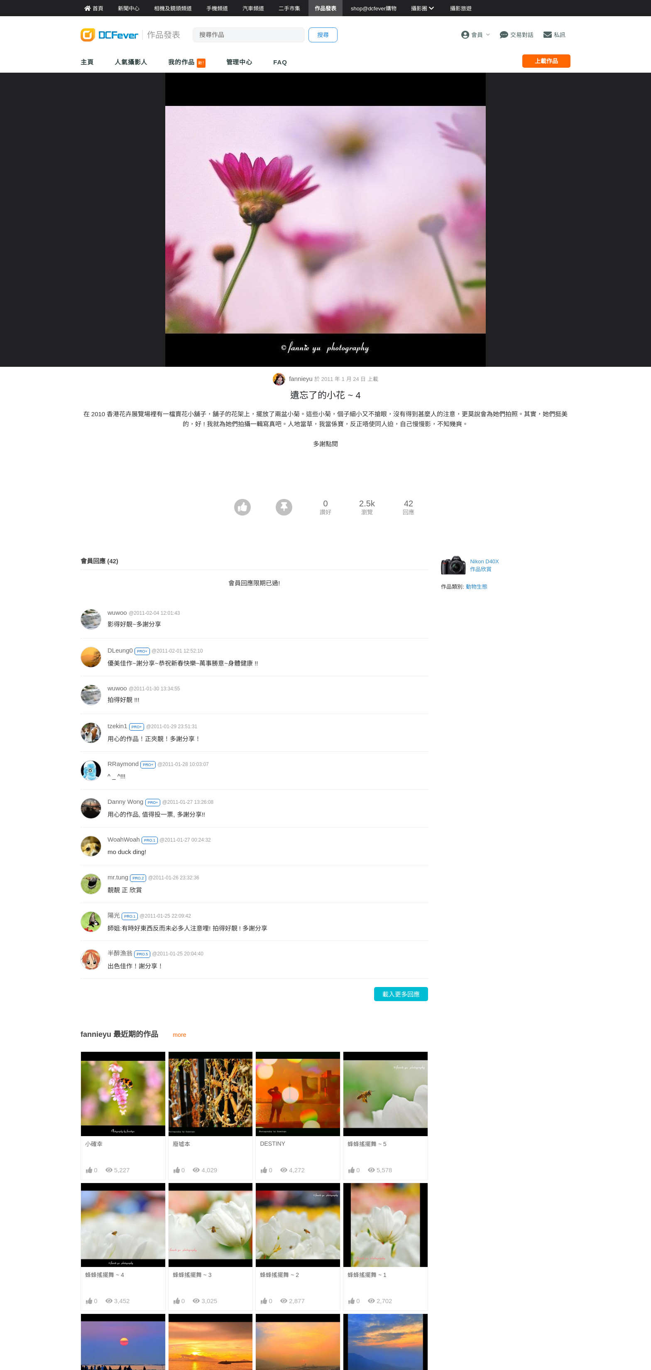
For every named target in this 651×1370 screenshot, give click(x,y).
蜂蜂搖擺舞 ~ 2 (279, 1275)
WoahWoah (124, 839)
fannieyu (293, 378)
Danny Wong (125, 801)
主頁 (87, 62)
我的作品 (186, 63)
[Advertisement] (325, 476)
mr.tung (118, 877)
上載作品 (546, 61)
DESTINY (272, 1143)
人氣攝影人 (131, 62)
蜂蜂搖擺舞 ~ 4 (104, 1275)
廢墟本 (181, 1144)
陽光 (114, 915)
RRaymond (123, 763)
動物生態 (476, 587)
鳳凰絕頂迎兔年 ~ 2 (373, 1329)
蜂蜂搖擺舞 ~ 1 (367, 1275)
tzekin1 (117, 725)
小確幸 (94, 1144)
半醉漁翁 (120, 953)
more (179, 1034)
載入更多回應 (401, 994)
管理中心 (239, 62)
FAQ (280, 62)
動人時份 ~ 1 (276, 1329)
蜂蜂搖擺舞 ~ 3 (192, 1275)
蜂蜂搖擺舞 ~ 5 (367, 1144)
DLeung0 (120, 650)
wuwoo (117, 612)
